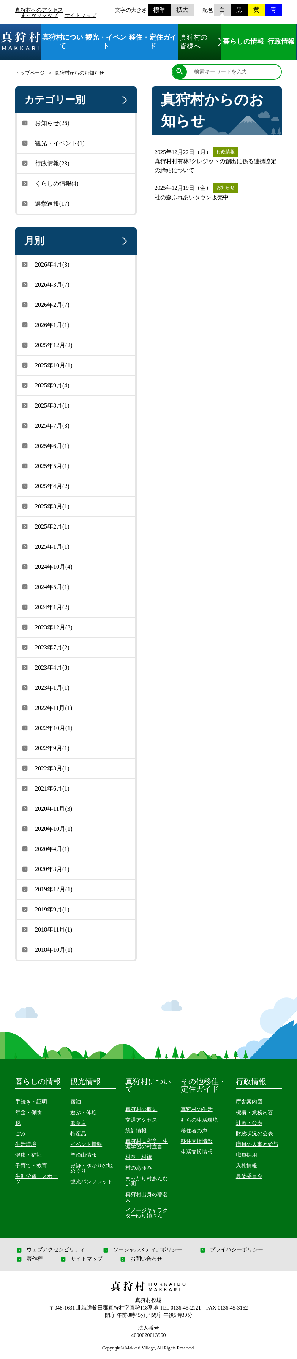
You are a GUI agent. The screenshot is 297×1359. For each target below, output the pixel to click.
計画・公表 (249, 1123)
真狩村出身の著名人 (146, 1197)
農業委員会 (249, 1176)
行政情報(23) (45, 163)
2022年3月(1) (45, 768)
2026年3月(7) (45, 284)
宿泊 (75, 1102)
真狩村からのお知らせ (79, 73)
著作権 (29, 1259)
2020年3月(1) (45, 869)
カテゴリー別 (77, 100)
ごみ (20, 1134)
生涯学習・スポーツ (36, 1178)
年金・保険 (28, 1112)
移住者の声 (194, 1131)
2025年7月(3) (45, 425)
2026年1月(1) (45, 325)
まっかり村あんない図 (146, 1181)
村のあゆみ (138, 1168)
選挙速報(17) (45, 203)
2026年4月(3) (45, 264)
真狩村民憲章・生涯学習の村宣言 (146, 1143)
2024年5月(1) (45, 587)
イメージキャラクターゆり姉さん (146, 1213)
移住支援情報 (197, 1141)
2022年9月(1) (45, 748)
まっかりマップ (39, 15)
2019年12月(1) (47, 889)
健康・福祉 (28, 1155)
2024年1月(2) (45, 607)
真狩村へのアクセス (39, 10)
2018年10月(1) (47, 949)
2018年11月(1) (46, 929)
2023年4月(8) (45, 667)
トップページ (30, 73)
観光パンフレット (91, 1181)
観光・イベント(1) (53, 143)
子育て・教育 (31, 1165)
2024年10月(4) (47, 566)
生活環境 (25, 1144)
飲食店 (78, 1123)
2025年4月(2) (45, 486)
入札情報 (246, 1165)
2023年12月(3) (47, 627)
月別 (77, 241)
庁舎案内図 (249, 1102)
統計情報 (136, 1131)
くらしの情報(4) (50, 183)
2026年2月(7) (45, 304)
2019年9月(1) (45, 909)
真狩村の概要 (141, 1109)
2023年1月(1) (45, 687)
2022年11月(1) (46, 707)
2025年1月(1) (45, 546)
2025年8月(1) (45, 405)
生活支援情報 (197, 1152)
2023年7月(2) (45, 647)
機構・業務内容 (254, 1112)
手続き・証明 (31, 1102)
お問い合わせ (140, 1259)
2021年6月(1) (45, 788)
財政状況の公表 (254, 1134)
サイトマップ (80, 15)
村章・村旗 (138, 1157)
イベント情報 (86, 1144)
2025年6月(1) (45, 445)
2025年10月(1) (47, 365)
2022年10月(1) (47, 728)
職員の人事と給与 (257, 1144)
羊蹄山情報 (83, 1155)
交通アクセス (141, 1120)
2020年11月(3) (46, 808)
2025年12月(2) (47, 345)
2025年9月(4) (45, 385)
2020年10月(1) (47, 828)
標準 (159, 9)
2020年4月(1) (45, 849)
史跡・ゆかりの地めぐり (91, 1168)
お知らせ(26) (45, 123)
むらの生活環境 (199, 1120)
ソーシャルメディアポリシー (142, 1250)
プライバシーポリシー (231, 1250)
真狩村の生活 (197, 1109)
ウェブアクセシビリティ (50, 1250)
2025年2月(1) (45, 526)
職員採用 (246, 1155)
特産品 (78, 1134)
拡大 (182, 9)
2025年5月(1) (45, 466)
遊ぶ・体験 (83, 1112)
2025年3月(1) (45, 506)
